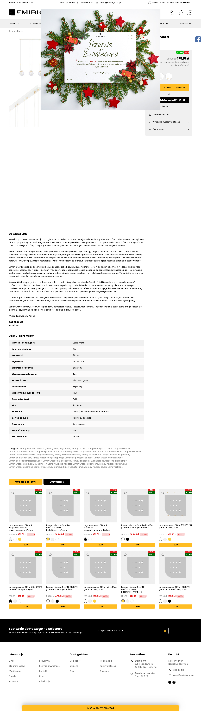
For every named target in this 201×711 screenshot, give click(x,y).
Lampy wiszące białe (19, 463)
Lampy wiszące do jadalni (65, 451)
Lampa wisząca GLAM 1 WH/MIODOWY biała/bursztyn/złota (132, 589)
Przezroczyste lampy (73, 466)
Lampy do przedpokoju (20, 457)
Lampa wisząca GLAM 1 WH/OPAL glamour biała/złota (100, 588)
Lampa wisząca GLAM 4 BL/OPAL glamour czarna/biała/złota (137, 526)
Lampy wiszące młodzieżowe (57, 460)
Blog (41, 676)
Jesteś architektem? (19, 2)
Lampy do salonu (87, 451)
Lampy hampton (38, 463)
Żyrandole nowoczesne (102, 460)
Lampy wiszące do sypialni (22, 454)
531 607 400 (86, 2)
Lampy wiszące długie (96, 466)
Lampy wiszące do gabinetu (115, 454)
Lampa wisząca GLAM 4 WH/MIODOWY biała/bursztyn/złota (58, 527)
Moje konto (75, 660)
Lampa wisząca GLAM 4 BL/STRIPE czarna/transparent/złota (97, 527)
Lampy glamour (54, 466)
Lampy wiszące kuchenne (85, 463)
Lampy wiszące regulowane (113, 463)
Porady (12, 676)
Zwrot (72, 671)
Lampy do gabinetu (91, 454)
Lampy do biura (79, 448)
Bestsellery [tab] (57, 481)
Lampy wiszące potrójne (21, 466)
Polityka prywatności (49, 666)
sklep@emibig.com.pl (110, 2)
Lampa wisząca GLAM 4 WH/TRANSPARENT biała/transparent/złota (21, 527)
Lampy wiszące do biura (100, 448)
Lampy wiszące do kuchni (21, 451)
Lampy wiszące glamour (58, 448)
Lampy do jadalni (43, 451)
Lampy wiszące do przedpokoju (48, 457)
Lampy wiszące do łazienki (67, 454)
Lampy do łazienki (44, 454)
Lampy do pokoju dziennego (79, 457)
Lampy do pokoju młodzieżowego (25, 460)
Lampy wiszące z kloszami (32, 448)
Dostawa (104, 671)
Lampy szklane (115, 466)
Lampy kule (39, 466)
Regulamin (44, 660)
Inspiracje (13, 681)
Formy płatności (108, 666)
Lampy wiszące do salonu (109, 451)
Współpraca (15, 671)
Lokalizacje (44, 681)
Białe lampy (121, 460)
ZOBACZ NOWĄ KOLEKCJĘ (100, 708)
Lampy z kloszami (81, 460)
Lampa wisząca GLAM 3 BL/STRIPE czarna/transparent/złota (25, 588)
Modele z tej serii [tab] (25, 481)
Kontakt (43, 671)
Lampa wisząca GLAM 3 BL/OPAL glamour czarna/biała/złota (62, 588)
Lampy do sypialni (132, 451)
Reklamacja (106, 660)
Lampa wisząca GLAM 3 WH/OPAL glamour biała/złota (175, 526)
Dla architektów (17, 666)
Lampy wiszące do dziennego (108, 457)
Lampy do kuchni (121, 448)
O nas (11, 660)
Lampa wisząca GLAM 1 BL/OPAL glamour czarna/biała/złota (174, 588)
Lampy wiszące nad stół (60, 463)
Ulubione (74, 666)
